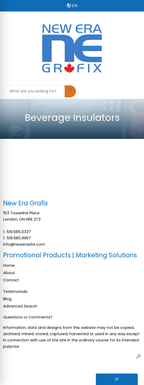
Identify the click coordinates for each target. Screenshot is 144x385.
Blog (7, 298)
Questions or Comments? (27, 317)
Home (9, 265)
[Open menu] (133, 91)
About (9, 272)
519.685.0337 (19, 231)
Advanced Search (20, 306)
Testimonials (15, 291)
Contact (11, 280)
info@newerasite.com (24, 244)
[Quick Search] (34, 91)
